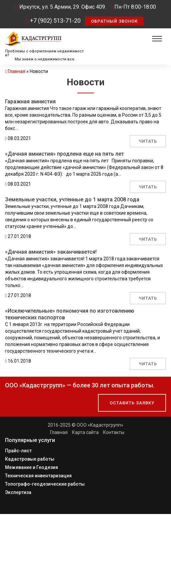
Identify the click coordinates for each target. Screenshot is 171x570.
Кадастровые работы (29, 459)
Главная (16, 71)
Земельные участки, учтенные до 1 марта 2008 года (72, 199)
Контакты (113, 432)
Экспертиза (18, 492)
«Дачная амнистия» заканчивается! (51, 252)
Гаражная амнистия (30, 101)
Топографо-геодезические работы (45, 484)
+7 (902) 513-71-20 (53, 20)
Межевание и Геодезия (31, 467)
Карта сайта (85, 432)
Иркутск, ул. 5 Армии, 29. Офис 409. (60, 7)
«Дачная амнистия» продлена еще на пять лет (64, 154)
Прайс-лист (18, 450)
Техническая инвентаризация (38, 475)
